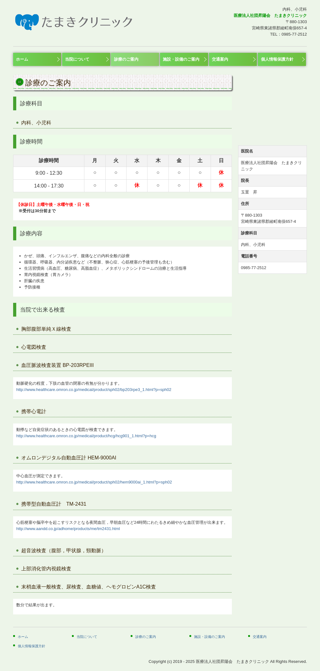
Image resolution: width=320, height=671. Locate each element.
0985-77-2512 (294, 34)
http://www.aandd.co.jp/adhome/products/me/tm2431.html (68, 528)
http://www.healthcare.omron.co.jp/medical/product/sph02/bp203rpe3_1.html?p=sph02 (93, 389)
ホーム (22, 59)
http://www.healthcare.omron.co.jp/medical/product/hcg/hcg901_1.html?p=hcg (86, 435)
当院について (77, 59)
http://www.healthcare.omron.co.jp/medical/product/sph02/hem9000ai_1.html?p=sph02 (94, 482)
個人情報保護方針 (277, 59)
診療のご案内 (126, 59)
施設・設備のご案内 (181, 59)
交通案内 (220, 59)
